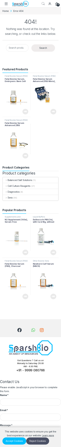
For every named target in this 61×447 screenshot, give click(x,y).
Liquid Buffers (39, 217)
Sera (8, 197)
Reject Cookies (37, 441)
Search (43, 4)
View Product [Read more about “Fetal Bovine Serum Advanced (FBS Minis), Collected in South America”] (53, 111)
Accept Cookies (14, 441)
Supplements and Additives (12, 218)
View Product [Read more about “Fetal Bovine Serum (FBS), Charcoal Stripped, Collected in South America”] (25, 296)
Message (6, 425)
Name (4, 395)
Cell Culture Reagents (16, 186)
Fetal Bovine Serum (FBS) (16, 76)
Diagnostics (11, 191)
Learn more (48, 435)
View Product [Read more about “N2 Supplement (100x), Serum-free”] (25, 252)
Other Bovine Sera (41, 261)
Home (5, 11)
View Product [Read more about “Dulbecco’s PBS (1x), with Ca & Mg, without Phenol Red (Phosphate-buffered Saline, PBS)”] (53, 252)
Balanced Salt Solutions (17, 180)
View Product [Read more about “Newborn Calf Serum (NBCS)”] (53, 296)
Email (4, 410)
